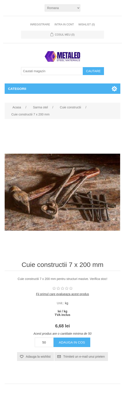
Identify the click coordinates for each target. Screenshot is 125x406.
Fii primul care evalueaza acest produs (62, 294)
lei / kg (62, 311)
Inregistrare (40, 24)
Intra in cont (64, 24)
